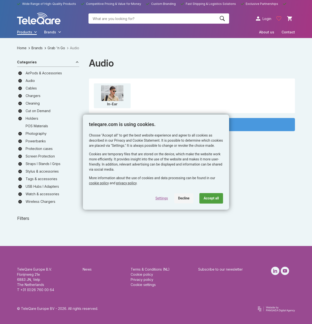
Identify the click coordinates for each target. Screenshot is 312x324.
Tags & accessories (41, 179)
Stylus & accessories (42, 171)
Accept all (211, 198)
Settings (162, 198)
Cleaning (33, 103)
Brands (36, 48)
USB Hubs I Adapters (42, 186)
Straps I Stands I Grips (43, 164)
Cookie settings (143, 285)
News (87, 269)
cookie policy (99, 183)
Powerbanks (36, 141)
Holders (32, 118)
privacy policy (126, 183)
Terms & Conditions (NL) (150, 269)
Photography (36, 133)
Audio (30, 81)
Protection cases (39, 149)
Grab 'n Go (55, 48)
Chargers (33, 96)
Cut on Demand (38, 111)
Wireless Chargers (40, 201)
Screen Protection (40, 156)
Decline (184, 198)
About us (266, 32)
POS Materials (37, 126)
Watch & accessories (42, 194)
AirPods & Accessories (44, 73)
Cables (31, 88)
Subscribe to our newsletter (220, 269)
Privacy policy (142, 279)
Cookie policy (142, 274)
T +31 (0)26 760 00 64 (35, 290)
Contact (288, 32)
